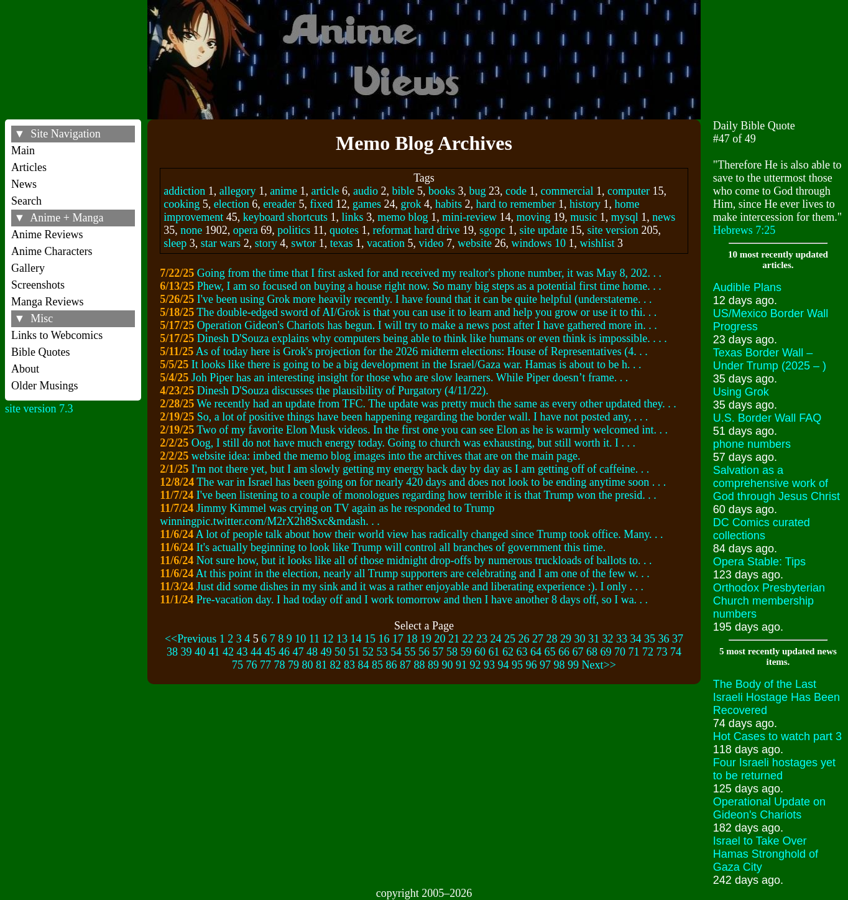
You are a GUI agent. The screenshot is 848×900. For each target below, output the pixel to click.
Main (23, 150)
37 (677, 639)
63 (522, 652)
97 (545, 665)
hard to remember (516, 204)
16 (384, 639)
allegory (237, 191)
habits (448, 204)
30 (580, 639)
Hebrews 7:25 (744, 230)
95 (517, 665)
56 (424, 652)
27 (537, 639)
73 (662, 652)
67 (578, 652)
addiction (184, 191)
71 (634, 652)
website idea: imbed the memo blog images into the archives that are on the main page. (386, 456)
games (367, 204)
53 (382, 652)
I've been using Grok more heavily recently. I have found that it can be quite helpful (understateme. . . (424, 299)
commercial (567, 191)
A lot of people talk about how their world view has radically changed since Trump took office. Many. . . (429, 534)
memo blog (402, 217)
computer (628, 191)
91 (461, 665)
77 (265, 665)
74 (675, 652)
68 (591, 652)
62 (508, 652)
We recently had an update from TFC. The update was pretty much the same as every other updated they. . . (436, 403)
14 (356, 639)
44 (256, 652)
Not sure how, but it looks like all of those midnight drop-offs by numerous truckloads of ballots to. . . (424, 560)
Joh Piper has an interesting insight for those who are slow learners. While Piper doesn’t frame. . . (410, 377)
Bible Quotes (40, 352)
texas (341, 243)
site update (543, 230)
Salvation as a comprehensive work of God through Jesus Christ (776, 483)
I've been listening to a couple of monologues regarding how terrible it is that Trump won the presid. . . (426, 495)
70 (619, 652)
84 (363, 665)
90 (447, 665)
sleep (175, 243)
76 (251, 665)
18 (412, 639)
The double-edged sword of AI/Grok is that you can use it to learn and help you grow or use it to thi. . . (426, 312)
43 (242, 652)
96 (531, 665)
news (663, 217)
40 (200, 652)
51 (354, 652)
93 (489, 665)
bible (403, 191)
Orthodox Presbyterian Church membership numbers (769, 601)
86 (391, 665)
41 (214, 652)
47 (298, 652)
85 (377, 665)
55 (410, 652)
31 (593, 639)
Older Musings (44, 385)
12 (328, 639)
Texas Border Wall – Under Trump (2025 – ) (769, 359)
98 (559, 665)
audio (365, 191)
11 (314, 639)
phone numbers (752, 444)
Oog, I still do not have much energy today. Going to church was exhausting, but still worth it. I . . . (413, 443)
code (516, 191)
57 (438, 652)
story (266, 243)
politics (293, 230)
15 (370, 639)
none (191, 230)
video (431, 243)
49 (326, 652)
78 (279, 665)
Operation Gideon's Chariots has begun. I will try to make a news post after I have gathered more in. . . (427, 325)
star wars (221, 243)
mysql (624, 217)
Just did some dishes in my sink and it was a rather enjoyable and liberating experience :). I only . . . (419, 586)
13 (342, 639)
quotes (344, 230)
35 (649, 639)
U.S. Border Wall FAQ (767, 418)
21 (453, 639)
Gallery (28, 268)
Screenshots (38, 285)
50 (340, 652)
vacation (386, 243)
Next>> (599, 665)
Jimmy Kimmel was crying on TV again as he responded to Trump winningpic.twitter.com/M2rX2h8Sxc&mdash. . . (327, 514)
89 (433, 665)
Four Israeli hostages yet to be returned (774, 769)
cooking (182, 204)
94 (503, 665)
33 (621, 639)
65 (550, 652)
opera (245, 230)
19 (425, 639)
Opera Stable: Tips (759, 561)
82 (335, 665)
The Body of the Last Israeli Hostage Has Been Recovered (776, 697)
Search (26, 201)
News (24, 184)
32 (608, 639)
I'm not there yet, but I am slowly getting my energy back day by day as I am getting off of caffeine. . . (420, 469)
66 (563, 652)
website (475, 243)
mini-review (469, 217)
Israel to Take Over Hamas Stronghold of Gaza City (765, 854)
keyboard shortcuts (285, 217)
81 (321, 665)
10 (300, 639)
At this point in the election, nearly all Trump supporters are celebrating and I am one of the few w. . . (423, 573)
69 (606, 652)
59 (466, 652)
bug (477, 191)
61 (494, 652)
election (231, 204)
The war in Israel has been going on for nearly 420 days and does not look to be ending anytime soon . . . (431, 482)
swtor (303, 243)
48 (312, 652)
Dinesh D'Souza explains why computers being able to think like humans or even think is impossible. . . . (432, 338)
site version (612, 230)
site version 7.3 (39, 408)
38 (172, 652)
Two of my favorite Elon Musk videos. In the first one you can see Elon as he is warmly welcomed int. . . (432, 430)
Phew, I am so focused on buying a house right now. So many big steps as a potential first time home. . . (429, 286)
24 (496, 639)
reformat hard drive (415, 230)
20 (440, 639)
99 (573, 665)
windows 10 (539, 243)
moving (534, 217)
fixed (321, 204)
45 (270, 652)
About (25, 369)
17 (397, 639)
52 (368, 652)
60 (480, 652)
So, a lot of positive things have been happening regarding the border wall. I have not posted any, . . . (422, 417)
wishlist (597, 243)
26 (524, 639)
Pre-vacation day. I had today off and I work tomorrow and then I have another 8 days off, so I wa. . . (422, 599)
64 (536, 652)
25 (509, 639)
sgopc (492, 230)
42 (228, 652)
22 (468, 639)
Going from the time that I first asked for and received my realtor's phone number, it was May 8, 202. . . (429, 273)
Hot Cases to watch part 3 (777, 736)
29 (565, 639)
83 (349, 665)
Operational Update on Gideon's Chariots (769, 808)
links (353, 217)
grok (411, 204)
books (441, 191)
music (583, 217)
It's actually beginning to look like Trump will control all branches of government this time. (401, 547)
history (585, 204)
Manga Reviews (47, 301)
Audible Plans (747, 287)
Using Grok (741, 392)
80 (307, 665)
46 (284, 652)
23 (481, 639)
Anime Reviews (47, 234)
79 (293, 665)
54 (396, 652)
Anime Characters (51, 251)
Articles (29, 167)
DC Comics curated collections (761, 529)
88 (419, 665)
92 (475, 665)
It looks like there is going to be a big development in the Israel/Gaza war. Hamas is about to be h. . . (416, 364)
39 (186, 652)
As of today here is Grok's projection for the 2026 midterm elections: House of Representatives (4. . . (422, 351)
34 (636, 639)
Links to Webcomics (57, 335)
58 (452, 652)
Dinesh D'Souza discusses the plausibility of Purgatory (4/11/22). (343, 390)
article (325, 191)
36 (664, 639)
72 (647, 652)
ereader (279, 204)
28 (552, 639)
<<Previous (190, 639)
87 (405, 665)
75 (237, 665)
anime (283, 191)
